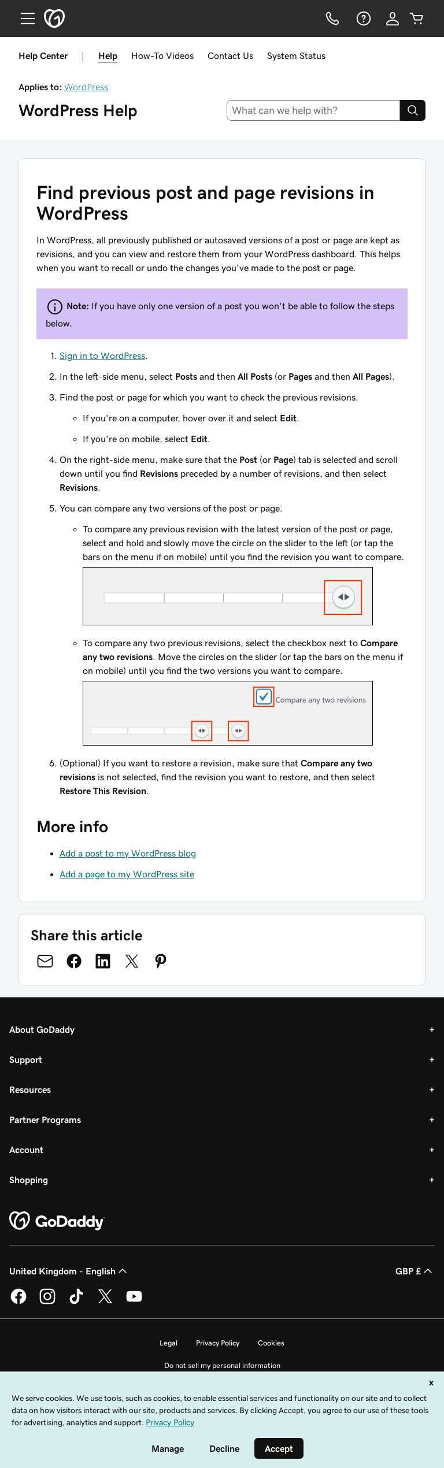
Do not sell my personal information (222, 1365)
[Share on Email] (45, 961)
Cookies (271, 1343)
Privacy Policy (217, 1343)
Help (107, 55)
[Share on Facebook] (74, 961)
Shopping (28, 1179)
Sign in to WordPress (102, 355)
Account (26, 1149)
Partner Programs (45, 1119)
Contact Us (230, 55)
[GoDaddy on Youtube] (134, 1302)
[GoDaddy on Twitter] (105, 1302)
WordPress (86, 86)
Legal (168, 1343)
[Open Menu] (23, 18)
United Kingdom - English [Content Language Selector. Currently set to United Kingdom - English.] (69, 1271)
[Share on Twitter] (131, 961)
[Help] (362, 18)
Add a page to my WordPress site (127, 873)
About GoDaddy (42, 1029)
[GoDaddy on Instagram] (47, 1302)
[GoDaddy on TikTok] (76, 1302)
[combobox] (313, 110)
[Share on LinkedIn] (102, 961)
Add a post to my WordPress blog (128, 853)
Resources (30, 1089)
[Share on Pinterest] (160, 961)
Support (25, 1059)
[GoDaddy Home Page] (57, 1221)
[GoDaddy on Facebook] (18, 1302)
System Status (296, 55)
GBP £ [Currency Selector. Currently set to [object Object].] (415, 1271)
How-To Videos (162, 55)
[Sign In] (392, 18)
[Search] (413, 110)
